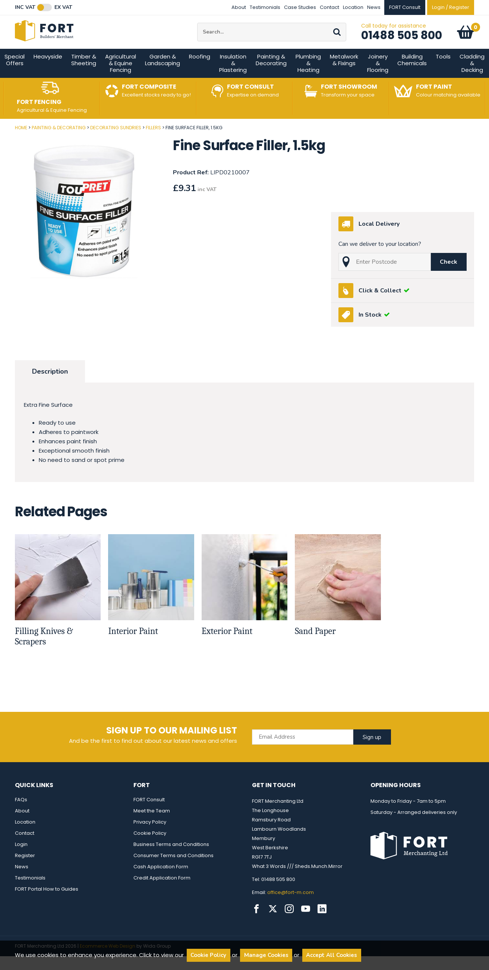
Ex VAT (63, 7)
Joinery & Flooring (377, 79)
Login (21, 860)
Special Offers (14, 76)
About (238, 7)
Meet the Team (151, 827)
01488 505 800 (401, 43)
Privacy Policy (149, 838)
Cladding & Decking (472, 79)
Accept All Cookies (331, 955)
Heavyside (48, 73)
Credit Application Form (161, 894)
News (374, 7)
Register (25, 871)
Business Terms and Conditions (171, 860)
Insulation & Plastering (233, 79)
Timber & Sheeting (83, 76)
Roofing (199, 73)
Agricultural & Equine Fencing (120, 79)
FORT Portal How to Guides (46, 905)
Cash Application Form (160, 883)
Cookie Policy (149, 849)
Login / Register (450, 7)
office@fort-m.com (290, 908)
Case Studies (300, 7)
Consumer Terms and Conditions (173, 871)
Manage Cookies (266, 955)
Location (353, 7)
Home (21, 144)
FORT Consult (149, 816)
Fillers (153, 144)
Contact (329, 7)
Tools (443, 73)
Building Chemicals (412, 76)
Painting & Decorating (271, 76)
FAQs (21, 816)
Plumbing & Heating (308, 79)
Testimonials (265, 7)
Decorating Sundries (115, 144)
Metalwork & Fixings (344, 76)
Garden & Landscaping (162, 76)
